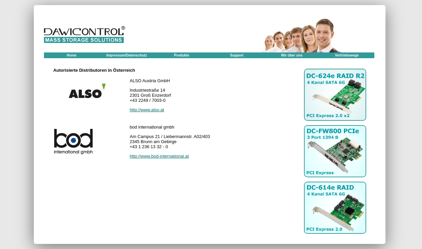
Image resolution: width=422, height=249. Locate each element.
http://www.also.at (147, 109)
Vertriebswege (346, 55)
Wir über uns (291, 55)
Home (71, 55)
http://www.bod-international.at (159, 156)
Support (236, 55)
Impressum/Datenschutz (126, 55)
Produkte (181, 55)
